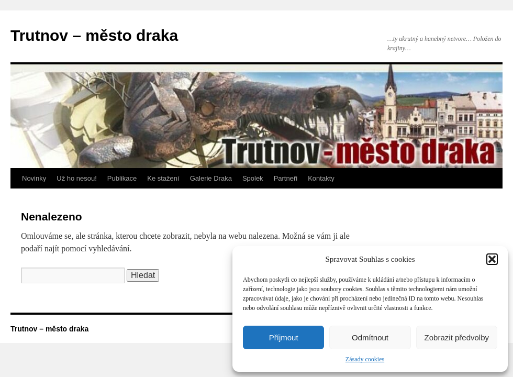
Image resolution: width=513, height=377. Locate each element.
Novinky (34, 178)
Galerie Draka (211, 178)
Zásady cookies (364, 359)
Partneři (286, 178)
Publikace (122, 178)
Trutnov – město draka (94, 35)
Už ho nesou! (77, 178)
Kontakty (321, 178)
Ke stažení (163, 178)
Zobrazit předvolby (457, 337)
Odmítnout (370, 337)
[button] (492, 259)
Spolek (252, 178)
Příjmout (283, 337)
